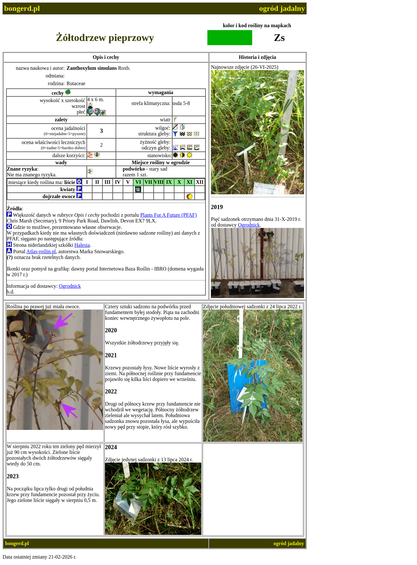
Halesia (82, 245)
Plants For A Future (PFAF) (168, 215)
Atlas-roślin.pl (41, 251)
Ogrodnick (70, 286)
